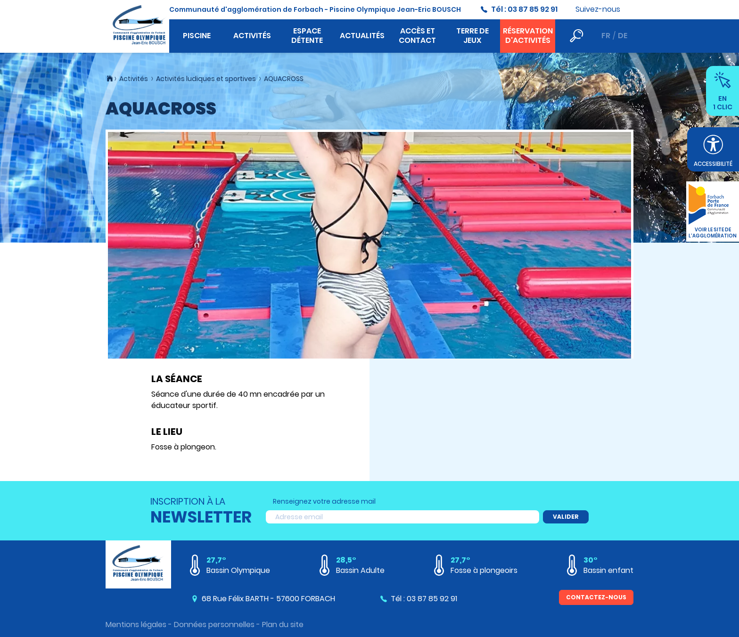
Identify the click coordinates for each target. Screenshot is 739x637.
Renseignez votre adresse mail (324, 502)
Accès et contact (417, 35)
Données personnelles (214, 624)
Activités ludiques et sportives (206, 78)
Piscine (197, 35)
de (622, 36)
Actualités (362, 35)
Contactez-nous (596, 597)
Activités (252, 35)
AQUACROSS (284, 78)
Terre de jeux (472, 35)
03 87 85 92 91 (533, 9)
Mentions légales (136, 624)
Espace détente (307, 35)
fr (605, 36)
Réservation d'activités (528, 35)
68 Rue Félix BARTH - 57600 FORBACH (268, 598)
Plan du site (283, 624)
